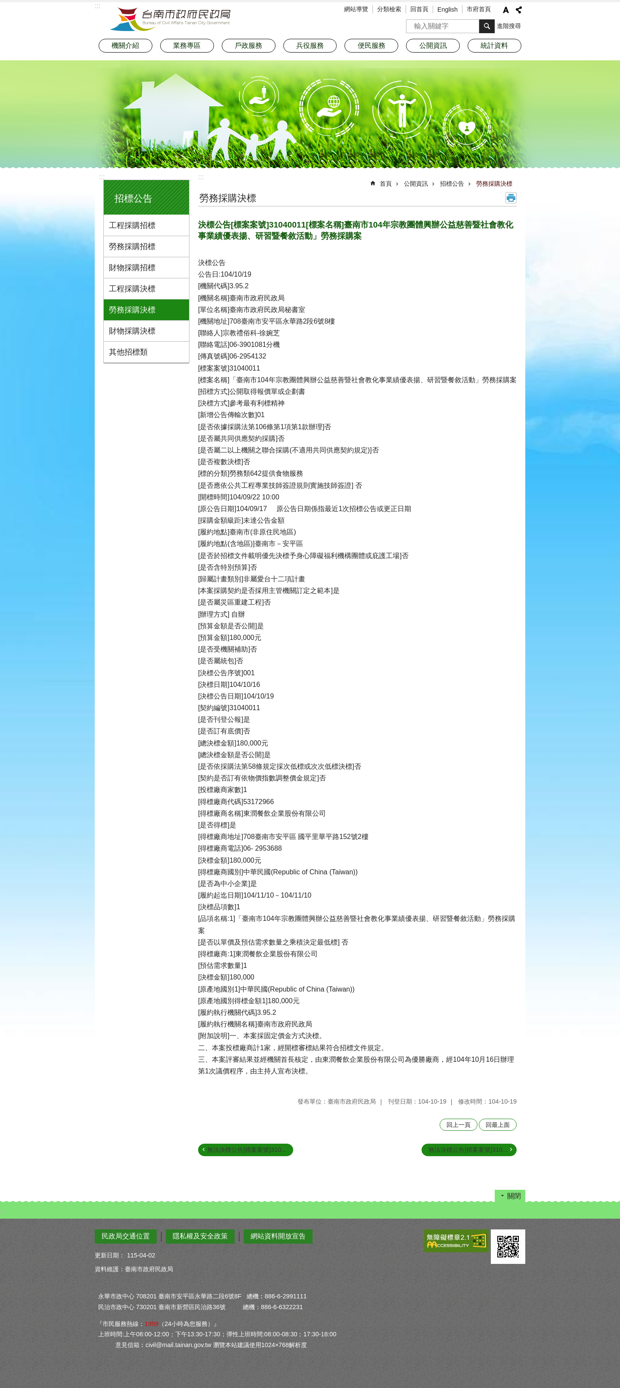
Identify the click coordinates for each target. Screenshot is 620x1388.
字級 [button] (505, 9)
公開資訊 (416, 183)
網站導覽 (356, 9)
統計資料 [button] (494, 45)
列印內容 (511, 197)
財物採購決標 (132, 331)
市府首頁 (479, 9)
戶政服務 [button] (248, 45)
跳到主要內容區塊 (4, 4)
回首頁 (419, 9)
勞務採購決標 (132, 310)
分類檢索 (389, 9)
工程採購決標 (132, 288)
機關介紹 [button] (125, 45)
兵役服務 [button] (310, 45)
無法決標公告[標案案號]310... (246, 1149)
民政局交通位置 (126, 1236)
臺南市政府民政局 (170, 19)
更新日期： (110, 1255)
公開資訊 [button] (433, 45)
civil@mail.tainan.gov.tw (178, 1344)
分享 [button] (518, 9)
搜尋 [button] (487, 26)
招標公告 (133, 198)
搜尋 (413, 23)
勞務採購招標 (132, 246)
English (447, 9)
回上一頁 (458, 1124)
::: (102, 177)
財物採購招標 (132, 267)
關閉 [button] (514, 1196)
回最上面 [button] (498, 1124)
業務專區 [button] (187, 45)
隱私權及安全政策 (200, 1236)
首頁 (386, 183)
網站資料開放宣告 (278, 1236)
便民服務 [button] (371, 45)
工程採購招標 (132, 225)
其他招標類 (128, 352)
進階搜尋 (509, 25)
